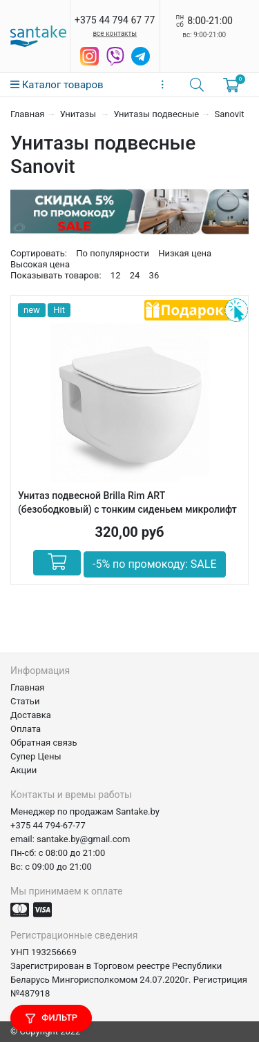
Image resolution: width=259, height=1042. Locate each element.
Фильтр (51, 1018)
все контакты (115, 33)
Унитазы (79, 114)
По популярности (112, 253)
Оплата (25, 729)
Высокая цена (40, 264)
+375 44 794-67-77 (48, 825)
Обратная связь (43, 742)
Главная (27, 114)
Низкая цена (184, 253)
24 (135, 275)
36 (154, 275)
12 (116, 275)
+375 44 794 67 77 (115, 19)
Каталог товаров (57, 85)
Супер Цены (35, 756)
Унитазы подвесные (157, 114)
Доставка (30, 715)
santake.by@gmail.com (83, 839)
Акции (23, 770)
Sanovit (229, 114)
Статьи (24, 701)
